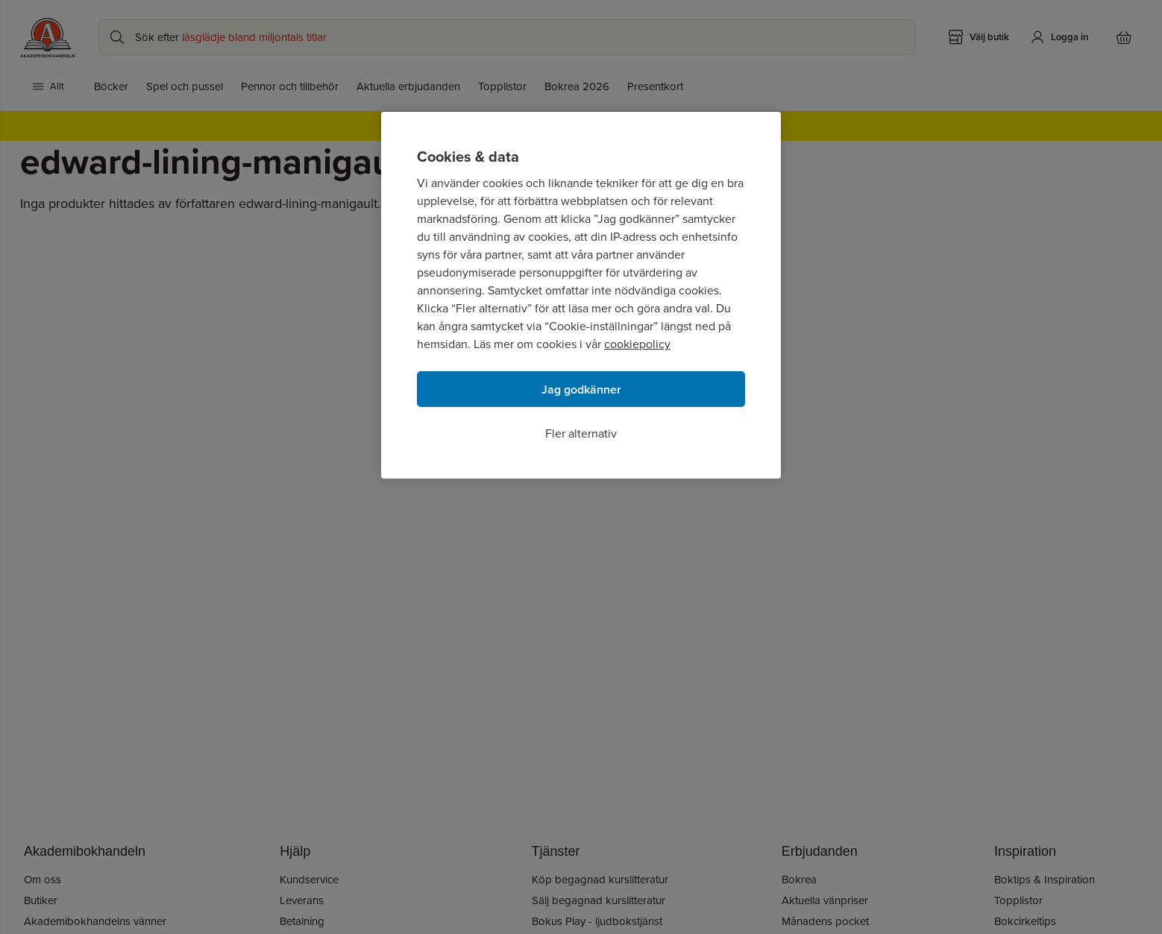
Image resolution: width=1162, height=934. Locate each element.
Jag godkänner (581, 389)
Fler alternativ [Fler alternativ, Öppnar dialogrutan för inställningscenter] (581, 433)
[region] (581, 295)
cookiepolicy (637, 344)
